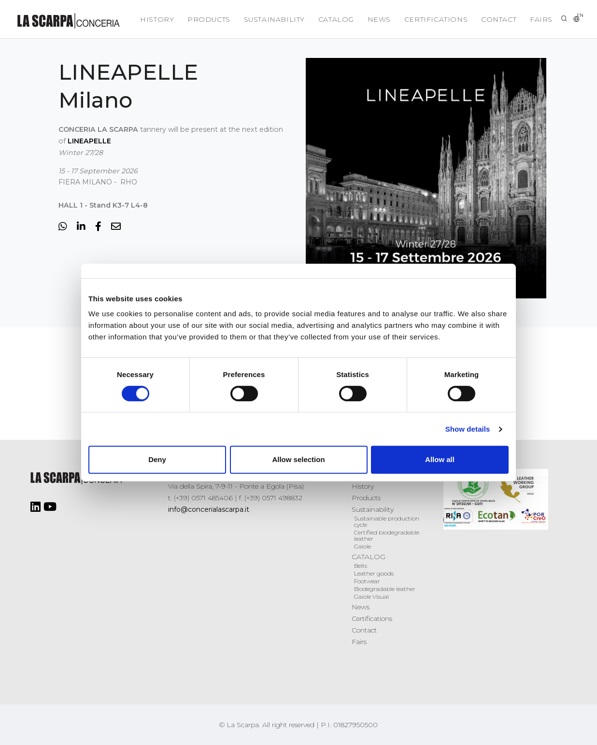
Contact (497, 19)
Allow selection (298, 459)
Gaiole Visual (371, 596)
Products (202, 19)
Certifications (433, 19)
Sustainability (268, 19)
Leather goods (374, 573)
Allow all (440, 459)
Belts (360, 565)
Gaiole (362, 546)
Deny (157, 459)
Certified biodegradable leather (386, 535)
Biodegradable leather (384, 588)
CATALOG (331, 19)
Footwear (367, 581)
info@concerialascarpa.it (208, 509)
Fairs (540, 19)
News (375, 19)
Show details (467, 429)
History (149, 19)
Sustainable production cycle (386, 521)
